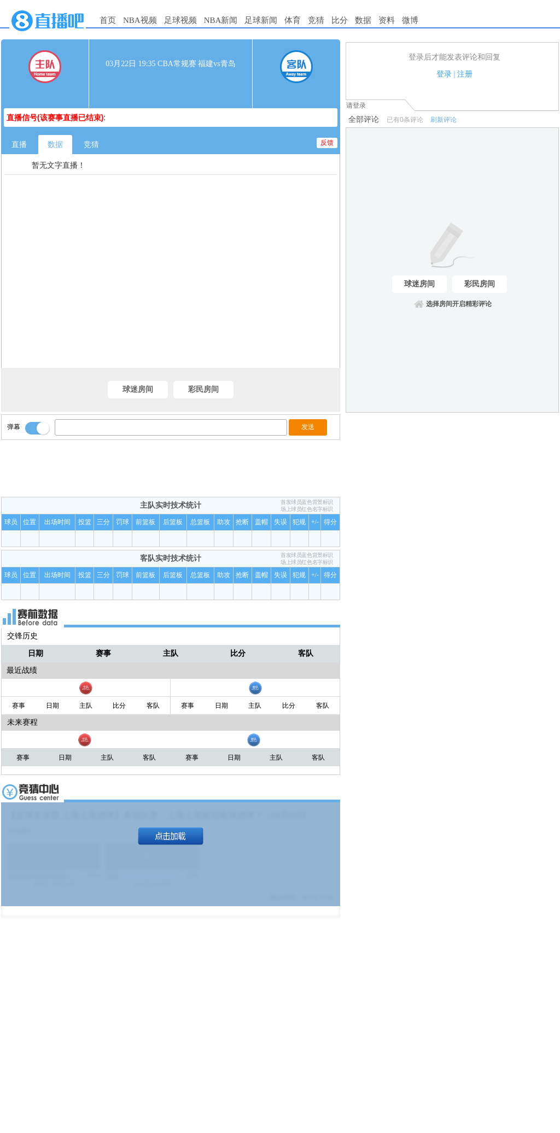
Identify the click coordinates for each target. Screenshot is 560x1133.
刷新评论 (443, 120)
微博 (410, 20)
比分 (339, 20)
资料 (386, 20)
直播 (19, 144)
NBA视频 (140, 20)
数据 (363, 20)
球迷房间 (137, 389)
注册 (464, 74)
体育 (292, 20)
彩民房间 (203, 389)
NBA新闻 (221, 20)
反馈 (327, 142)
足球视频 (180, 20)
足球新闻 (260, 20)
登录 (444, 74)
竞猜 (316, 20)
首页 (108, 20)
